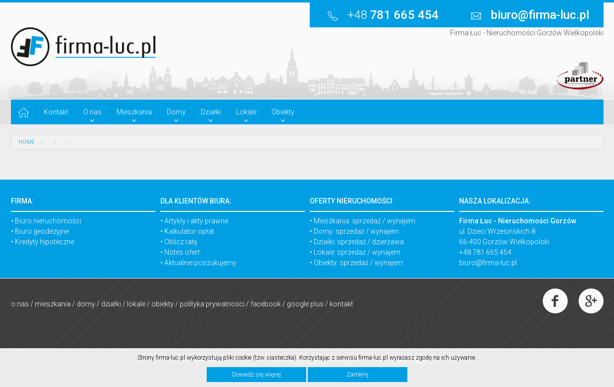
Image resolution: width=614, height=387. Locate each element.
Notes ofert (182, 252)
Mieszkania (53, 304)
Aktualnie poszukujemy (200, 263)
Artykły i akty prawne (196, 221)
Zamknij (357, 374)
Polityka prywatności (212, 304)
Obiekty (162, 304)
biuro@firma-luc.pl (488, 263)
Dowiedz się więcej (256, 374)
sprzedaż (366, 221)
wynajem (401, 221)
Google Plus (305, 304)
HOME (26, 142)
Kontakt (341, 304)
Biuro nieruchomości (48, 221)
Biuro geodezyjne (42, 231)
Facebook (265, 304)
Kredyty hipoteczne (44, 242)
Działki (111, 304)
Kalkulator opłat (189, 231)
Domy (86, 304)
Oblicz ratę (180, 242)
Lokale (136, 304)
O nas (20, 304)
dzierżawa (388, 242)
